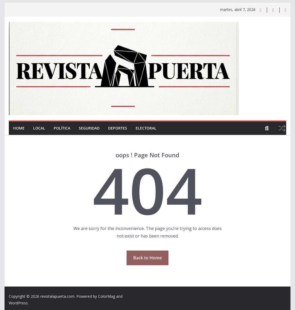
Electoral (146, 128)
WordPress (18, 302)
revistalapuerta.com (57, 296)
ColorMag (106, 296)
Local (39, 128)
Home (19, 128)
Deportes (117, 128)
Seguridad (89, 128)
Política (62, 128)
